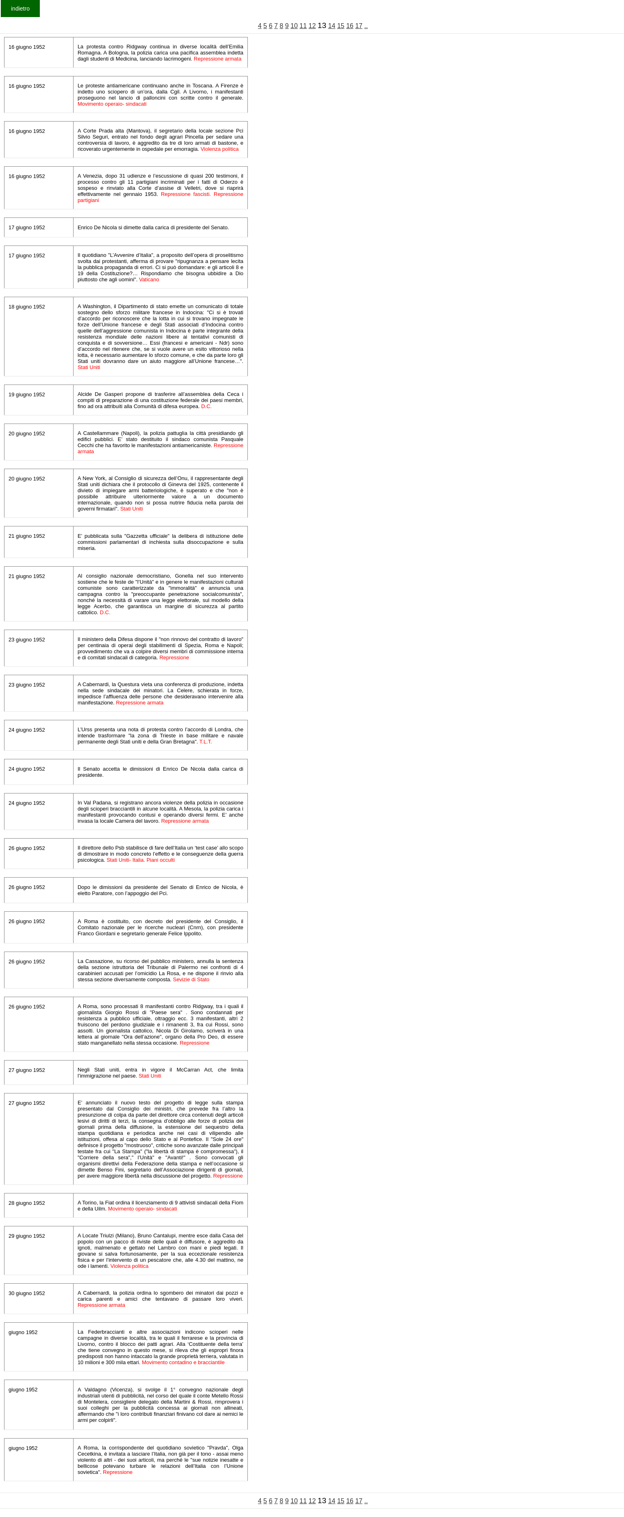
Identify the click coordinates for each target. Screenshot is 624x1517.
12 (312, 25)
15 (340, 25)
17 (358, 25)
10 (294, 25)
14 (332, 25)
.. (366, 25)
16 (349, 25)
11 (303, 25)
